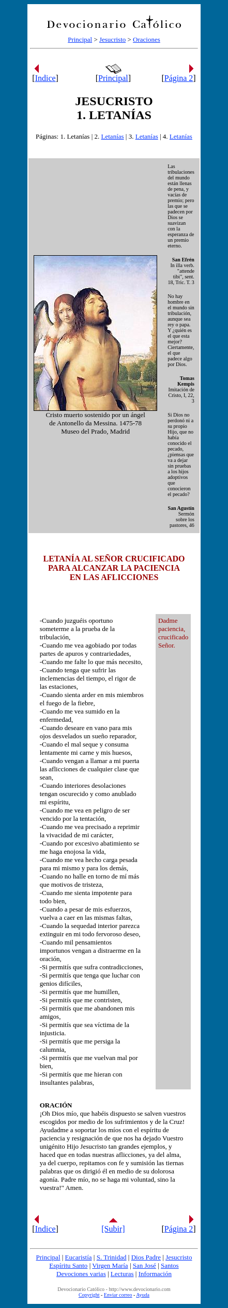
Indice (45, 78)
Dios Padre (146, 1257)
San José (144, 1265)
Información (155, 1274)
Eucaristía (78, 1257)
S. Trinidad (112, 1257)
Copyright (89, 1295)
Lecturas (122, 1274)
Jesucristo (112, 39)
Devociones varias (81, 1274)
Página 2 (178, 78)
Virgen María (110, 1265)
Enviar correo (118, 1295)
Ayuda (142, 1295)
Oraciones (146, 39)
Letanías (112, 136)
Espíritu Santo (68, 1265)
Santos (170, 1265)
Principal (80, 39)
